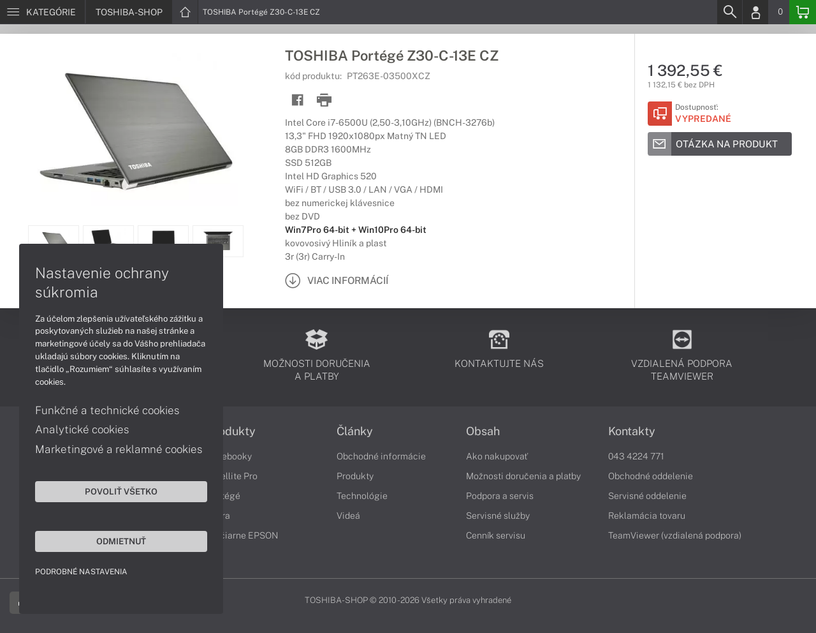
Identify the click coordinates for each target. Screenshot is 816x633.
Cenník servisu (495, 535)
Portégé (223, 496)
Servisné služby (498, 515)
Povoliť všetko (121, 491)
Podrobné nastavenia (81, 571)
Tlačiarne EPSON (242, 535)
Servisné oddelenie (647, 496)
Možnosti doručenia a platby (523, 476)
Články (355, 431)
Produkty (231, 431)
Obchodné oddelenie (650, 476)
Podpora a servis (500, 496)
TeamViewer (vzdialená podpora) (674, 535)
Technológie (362, 496)
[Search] (729, 12)
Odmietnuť (121, 541)
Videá (348, 515)
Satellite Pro (232, 476)
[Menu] (42, 12)
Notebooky (229, 456)
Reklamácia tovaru (646, 515)
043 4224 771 (636, 456)
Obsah (483, 431)
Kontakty (631, 431)
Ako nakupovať (497, 456)
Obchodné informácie (381, 456)
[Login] (755, 12)
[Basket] (802, 12)
